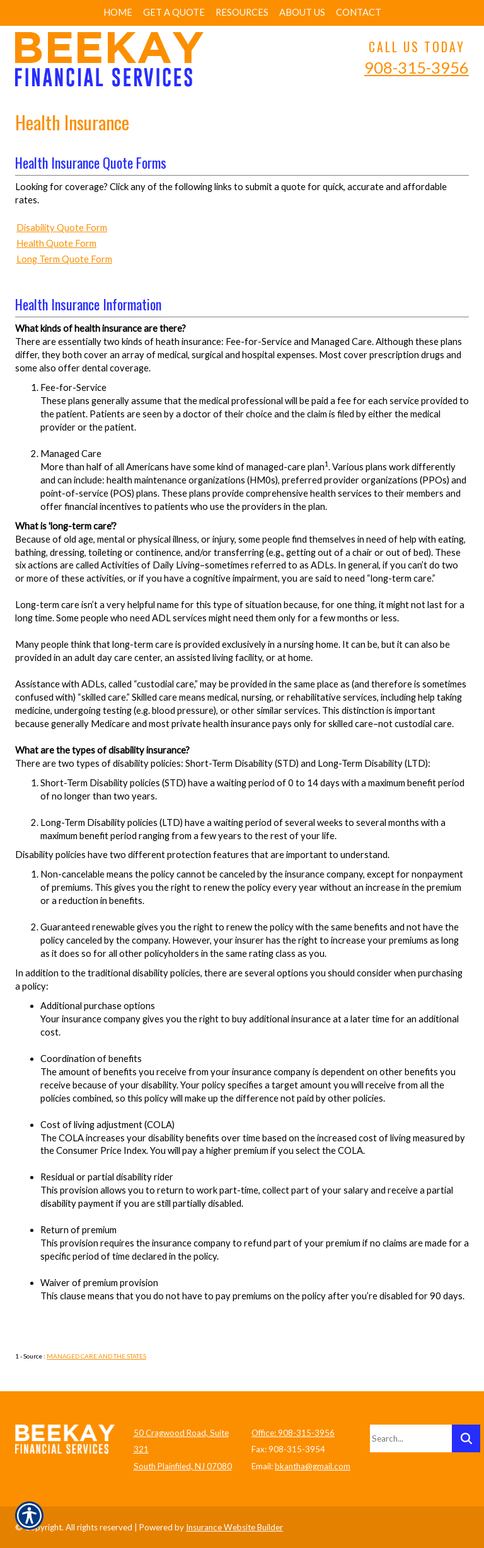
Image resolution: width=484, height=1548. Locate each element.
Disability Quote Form (61, 227)
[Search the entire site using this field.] (411, 1438)
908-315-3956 (416, 67)
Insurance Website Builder (234, 1527)
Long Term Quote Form (64, 259)
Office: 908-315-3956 (293, 1433)
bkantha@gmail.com (312, 1466)
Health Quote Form (56, 243)
